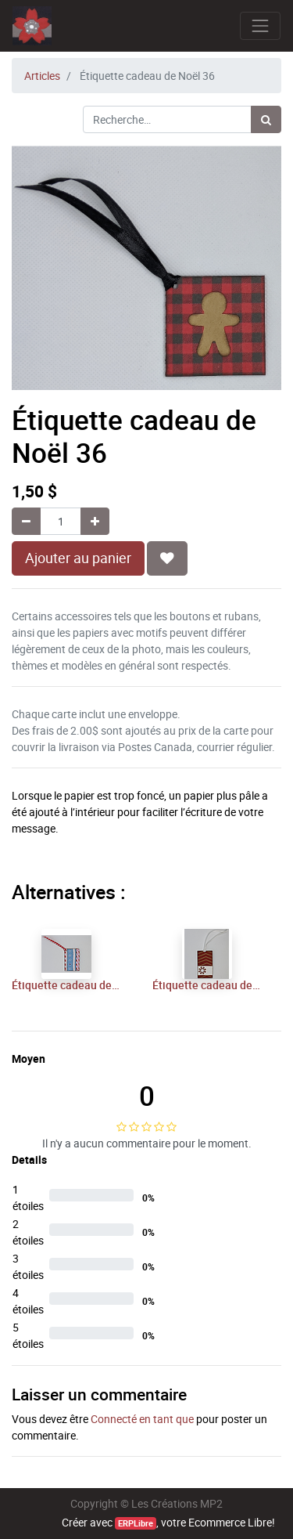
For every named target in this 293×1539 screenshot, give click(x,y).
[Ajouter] (94, 521)
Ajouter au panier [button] (78, 558)
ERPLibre (135, 1523)
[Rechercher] (266, 119)
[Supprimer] (26, 521)
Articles (42, 75)
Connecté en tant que (142, 1418)
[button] (167, 558)
